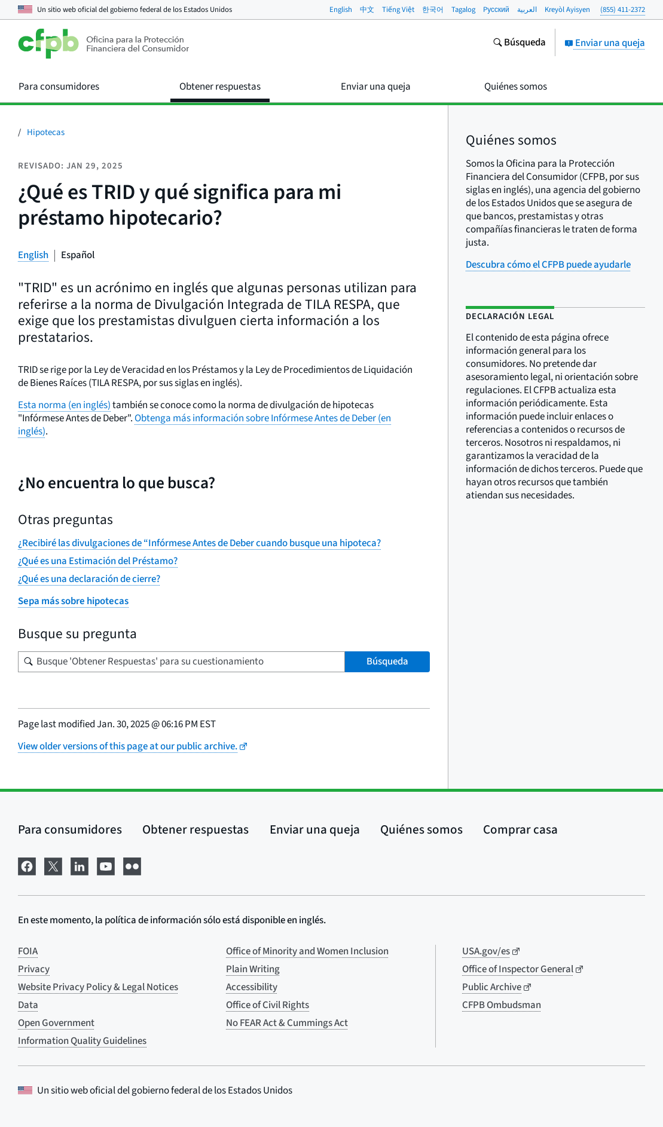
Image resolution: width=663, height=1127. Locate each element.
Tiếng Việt (398, 9)
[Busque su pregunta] (181, 661)
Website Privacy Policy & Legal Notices (98, 987)
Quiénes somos (421, 829)
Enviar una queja (604, 43)
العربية (527, 9)
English (340, 9)
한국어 (433, 9)
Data (28, 1005)
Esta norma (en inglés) (64, 405)
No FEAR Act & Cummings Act (287, 1023)
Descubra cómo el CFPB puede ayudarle (548, 265)
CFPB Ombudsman (501, 1005)
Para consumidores (70, 829)
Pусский (496, 9)
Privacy (34, 969)
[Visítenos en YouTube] (106, 865)
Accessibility (251, 987)
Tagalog (463, 9)
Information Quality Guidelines (82, 1041)
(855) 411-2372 (622, 9)
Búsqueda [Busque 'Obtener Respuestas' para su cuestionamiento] (387, 661)
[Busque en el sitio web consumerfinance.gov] (519, 43)
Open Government (56, 1023)
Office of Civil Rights (267, 1005)
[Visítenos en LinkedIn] (79, 865)
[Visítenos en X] (53, 865)
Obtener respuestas (195, 829)
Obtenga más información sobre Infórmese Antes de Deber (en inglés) (204, 425)
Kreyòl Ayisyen (567, 9)
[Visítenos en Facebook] (27, 865)
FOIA (28, 951)
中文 (367, 9)
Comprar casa (520, 829)
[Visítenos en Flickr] (132, 865)
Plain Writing (253, 969)
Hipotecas (46, 132)
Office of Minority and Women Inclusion (307, 951)
